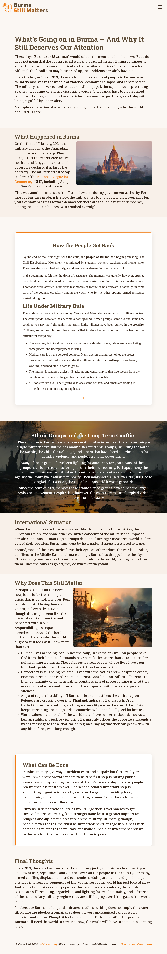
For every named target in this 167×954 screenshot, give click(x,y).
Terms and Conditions (136, 944)
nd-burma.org (48, 944)
